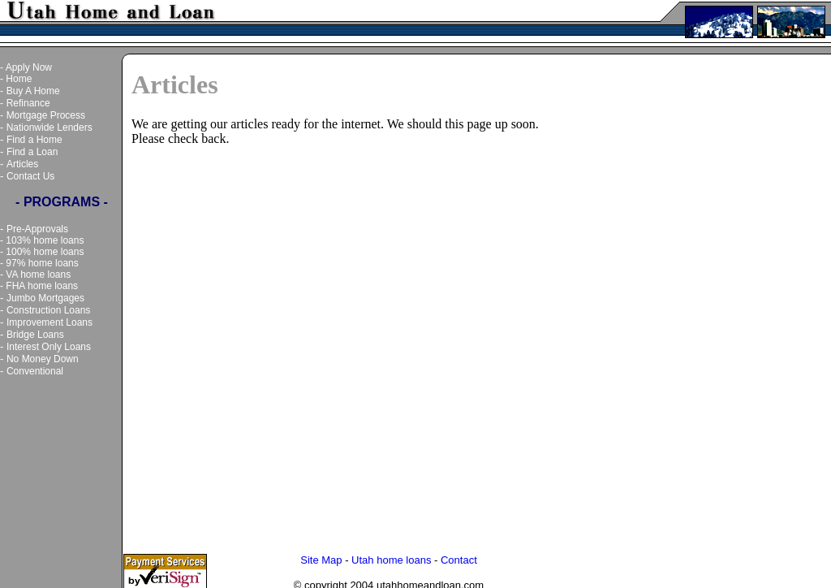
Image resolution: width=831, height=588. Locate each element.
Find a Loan (32, 152)
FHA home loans (42, 286)
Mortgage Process (45, 115)
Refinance (28, 103)
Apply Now (29, 67)
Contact (459, 557)
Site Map (321, 557)
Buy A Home (33, 91)
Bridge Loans (35, 334)
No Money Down (42, 359)
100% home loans (45, 251)
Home (19, 78)
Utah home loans (391, 557)
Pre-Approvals (37, 229)
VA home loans (38, 274)
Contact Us (30, 176)
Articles (22, 164)
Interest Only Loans (48, 346)
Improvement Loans (49, 322)
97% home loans (42, 263)
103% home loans (45, 240)
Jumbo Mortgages (45, 298)
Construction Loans (48, 310)
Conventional (34, 371)
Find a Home (34, 139)
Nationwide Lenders (49, 127)
